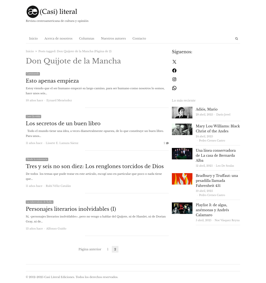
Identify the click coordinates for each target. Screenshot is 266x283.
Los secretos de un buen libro (63, 123)
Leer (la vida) (33, 116)
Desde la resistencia (37, 159)
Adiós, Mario (207, 109)
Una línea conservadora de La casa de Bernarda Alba (216, 155)
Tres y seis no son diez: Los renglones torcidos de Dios (95, 166)
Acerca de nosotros (58, 38)
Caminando (33, 73)
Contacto (139, 38)
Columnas (86, 38)
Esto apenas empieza (52, 81)
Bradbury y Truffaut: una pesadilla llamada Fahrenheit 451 (217, 181)
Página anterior (90, 249)
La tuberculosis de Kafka (40, 202)
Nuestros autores (113, 38)
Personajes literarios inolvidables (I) (71, 209)
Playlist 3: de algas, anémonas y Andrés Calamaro (212, 210)
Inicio (33, 38)
